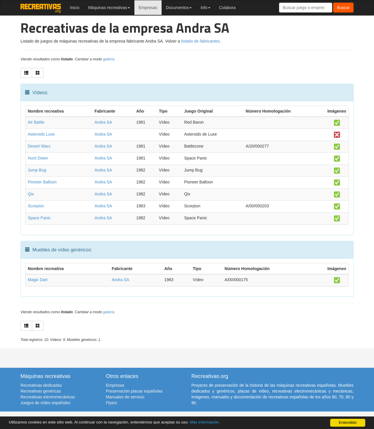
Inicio (74, 7)
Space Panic (39, 218)
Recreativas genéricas (40, 391)
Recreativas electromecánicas (47, 397)
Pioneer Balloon (42, 182)
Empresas (148, 7)
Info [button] (205, 7)
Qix (31, 194)
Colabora (227, 7)
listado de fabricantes (200, 41)
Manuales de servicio (125, 397)
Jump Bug (37, 170)
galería (109, 59)
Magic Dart (38, 279)
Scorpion (36, 206)
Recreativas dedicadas (41, 385)
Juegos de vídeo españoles (45, 402)
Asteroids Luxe (41, 134)
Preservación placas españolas (134, 391)
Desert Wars (39, 146)
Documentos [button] (179, 7)
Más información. (205, 422)
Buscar (343, 7)
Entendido (347, 422)
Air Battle (36, 122)
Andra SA (103, 122)
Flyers (111, 402)
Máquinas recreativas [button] (109, 7)
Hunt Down (38, 158)
